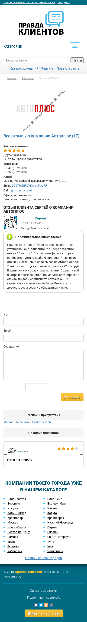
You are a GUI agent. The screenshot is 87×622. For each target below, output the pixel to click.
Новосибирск (16, 527)
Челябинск (55, 551)
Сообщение (11, 346)
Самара (12, 537)
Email (7, 330)
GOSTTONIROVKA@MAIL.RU (29, 185)
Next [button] (81, 454)
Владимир (54, 499)
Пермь (52, 527)
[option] (43, 454)
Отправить (72, 397)
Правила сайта (68, 68)
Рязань (52, 532)
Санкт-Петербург (59, 537)
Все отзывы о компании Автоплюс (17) (41, 135)
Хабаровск (14, 551)
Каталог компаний (24, 68)
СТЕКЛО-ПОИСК (43, 454)
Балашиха (23, 422)
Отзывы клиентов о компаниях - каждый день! (36, 2)
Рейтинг (47, 68)
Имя (6, 314)
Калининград (16, 513)
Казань (52, 508)
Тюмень (13, 546)
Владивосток (16, 499)
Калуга (52, 513)
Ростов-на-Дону (18, 532)
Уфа (50, 546)
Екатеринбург (56, 503)
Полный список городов (43, 558)
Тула (50, 541)
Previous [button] (5, 454)
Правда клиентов (28, 572)
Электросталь (41, 422)
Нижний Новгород (60, 522)
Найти (77, 60)
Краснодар (15, 518)
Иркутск (13, 508)
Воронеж (13, 503)
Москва (8, 422)
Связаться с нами (43, 590)
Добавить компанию (44, 613)
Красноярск (55, 518)
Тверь (11, 541)
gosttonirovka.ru (21, 190)
